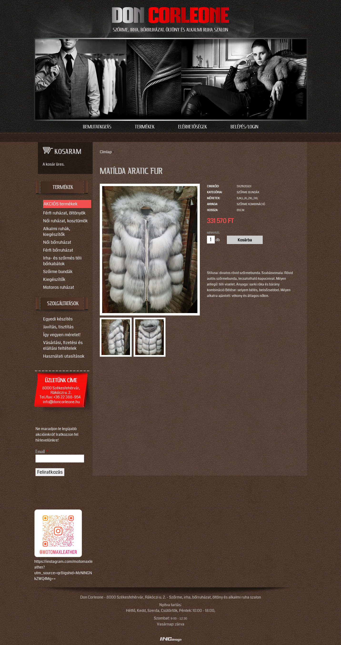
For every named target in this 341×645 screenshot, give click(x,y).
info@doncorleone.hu (61, 402)
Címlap (106, 152)
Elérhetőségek (192, 127)
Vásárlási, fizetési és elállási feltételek (63, 345)
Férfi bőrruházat (58, 250)
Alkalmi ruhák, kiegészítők (56, 232)
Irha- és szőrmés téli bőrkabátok (62, 261)
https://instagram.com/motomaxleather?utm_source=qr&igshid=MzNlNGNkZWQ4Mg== (63, 570)
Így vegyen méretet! (61, 335)
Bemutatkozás (97, 127)
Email (41, 452)
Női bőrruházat (57, 242)
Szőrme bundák (248, 192)
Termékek (145, 127)
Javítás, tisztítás (58, 327)
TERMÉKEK (63, 187)
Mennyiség (213, 232)
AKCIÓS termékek (60, 204)
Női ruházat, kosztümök (65, 221)
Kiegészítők (54, 279)
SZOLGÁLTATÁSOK (63, 304)
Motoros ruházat (58, 287)
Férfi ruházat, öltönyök (64, 213)
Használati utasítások (63, 356)
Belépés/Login (244, 127)
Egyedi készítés (58, 319)
